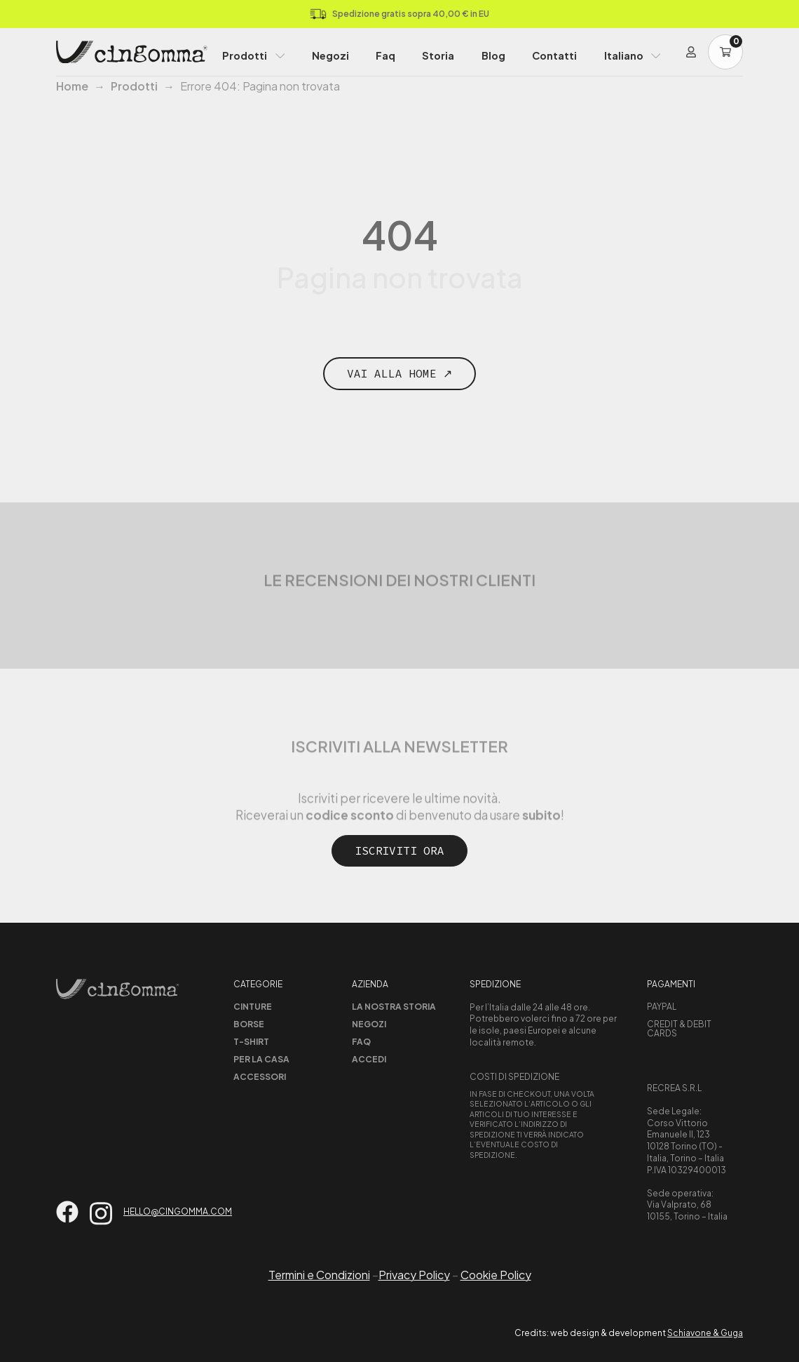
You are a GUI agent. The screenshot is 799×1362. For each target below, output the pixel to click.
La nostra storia (394, 1006)
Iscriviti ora (399, 850)
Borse (248, 1024)
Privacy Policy (414, 1274)
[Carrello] (725, 51)
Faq (385, 55)
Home (72, 86)
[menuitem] (632, 52)
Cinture (252, 1006)
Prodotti (244, 55)
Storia (438, 55)
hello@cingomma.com (177, 1211)
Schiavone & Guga (705, 1333)
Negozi (330, 55)
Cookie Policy (495, 1274)
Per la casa (261, 1059)
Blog (493, 55)
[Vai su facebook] (67, 1212)
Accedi (369, 1059)
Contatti (554, 55)
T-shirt (251, 1041)
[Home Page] (131, 51)
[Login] (691, 52)
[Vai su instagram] (101, 1214)
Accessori (259, 1076)
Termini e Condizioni (319, 1274)
